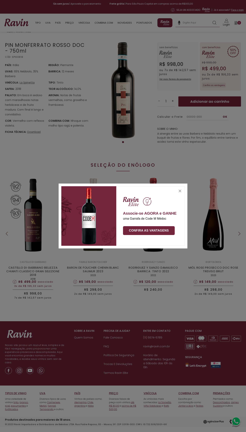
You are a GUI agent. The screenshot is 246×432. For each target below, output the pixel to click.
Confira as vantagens (149, 230)
